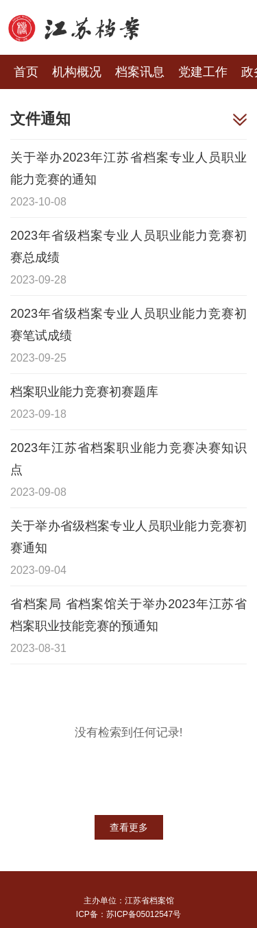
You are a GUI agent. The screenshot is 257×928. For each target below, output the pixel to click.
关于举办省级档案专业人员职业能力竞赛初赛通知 (128, 537)
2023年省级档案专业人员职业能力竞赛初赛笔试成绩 (128, 324)
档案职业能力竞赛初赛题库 (84, 392)
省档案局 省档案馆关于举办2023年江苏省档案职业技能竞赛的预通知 (128, 615)
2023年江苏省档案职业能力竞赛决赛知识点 (128, 459)
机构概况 (76, 72)
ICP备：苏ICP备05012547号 (128, 914)
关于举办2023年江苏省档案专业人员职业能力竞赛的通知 (128, 168)
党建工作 (203, 72)
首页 (26, 72)
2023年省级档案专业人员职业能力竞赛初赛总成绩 (128, 246)
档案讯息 (139, 72)
